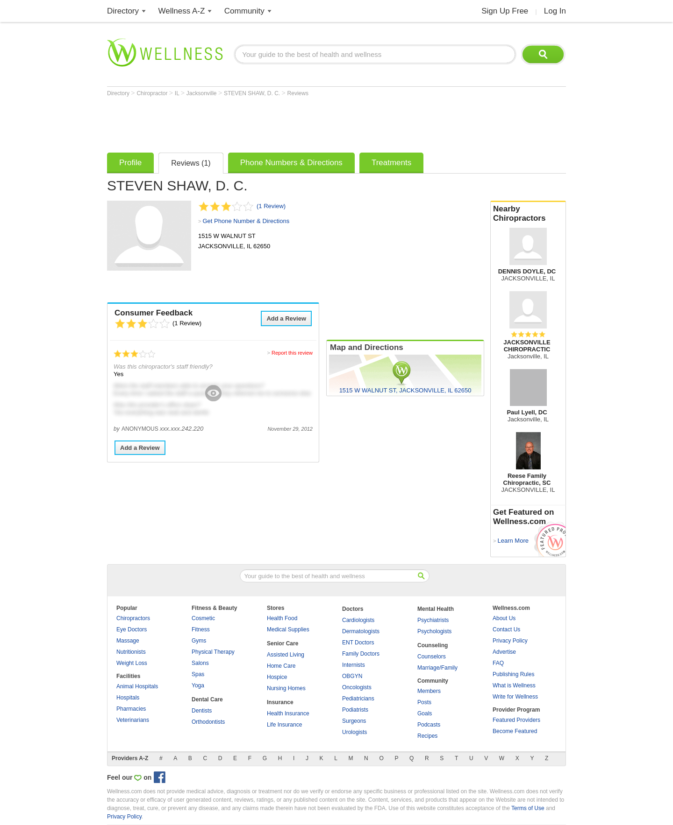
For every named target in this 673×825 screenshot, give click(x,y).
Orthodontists (208, 722)
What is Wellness (514, 685)
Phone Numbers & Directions (291, 162)
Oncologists (357, 687)
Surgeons (354, 721)
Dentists (202, 710)
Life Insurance (284, 724)
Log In (555, 11)
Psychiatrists (433, 620)
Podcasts (428, 724)
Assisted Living (285, 654)
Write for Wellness (515, 696)
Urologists (354, 732)
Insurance (280, 702)
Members (429, 691)
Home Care (281, 666)
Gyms (199, 640)
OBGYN (352, 676)
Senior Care (282, 643)
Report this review (292, 353)
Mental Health (435, 609)
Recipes (427, 736)
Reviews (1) (190, 163)
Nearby (528, 213)
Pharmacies (131, 709)
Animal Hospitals (137, 686)
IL (178, 93)
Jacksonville (202, 93)
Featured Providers (516, 720)
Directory (123, 11)
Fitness (201, 629)
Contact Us (506, 629)
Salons (200, 663)
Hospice (277, 677)
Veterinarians (132, 720)
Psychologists (434, 631)
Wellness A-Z (181, 11)
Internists (353, 665)
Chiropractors (133, 618)
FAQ (498, 663)
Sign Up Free (504, 11)
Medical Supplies (288, 629)
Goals (424, 713)
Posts (424, 702)
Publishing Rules (513, 674)
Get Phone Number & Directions (245, 220)
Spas (198, 674)
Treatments (391, 162)
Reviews (297, 93)
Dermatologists (360, 631)
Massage (127, 640)
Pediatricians (358, 698)
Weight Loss (131, 663)
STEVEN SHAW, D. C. (253, 93)
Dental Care (207, 699)
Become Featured (515, 731)
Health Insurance (288, 713)
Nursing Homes (286, 688)
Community (244, 11)
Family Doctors (360, 653)
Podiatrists (355, 709)
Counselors (431, 656)
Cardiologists (358, 620)
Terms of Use (527, 808)
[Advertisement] (277, 122)
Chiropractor (152, 93)
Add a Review (286, 318)
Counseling (432, 645)
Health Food (282, 618)
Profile (130, 162)
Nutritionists (131, 652)
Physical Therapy (213, 652)
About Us (504, 618)
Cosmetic (203, 618)
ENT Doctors (358, 642)
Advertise (504, 652)
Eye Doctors (131, 629)
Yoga (198, 685)
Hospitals (127, 697)
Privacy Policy (510, 640)
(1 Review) (271, 206)
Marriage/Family (437, 667)
